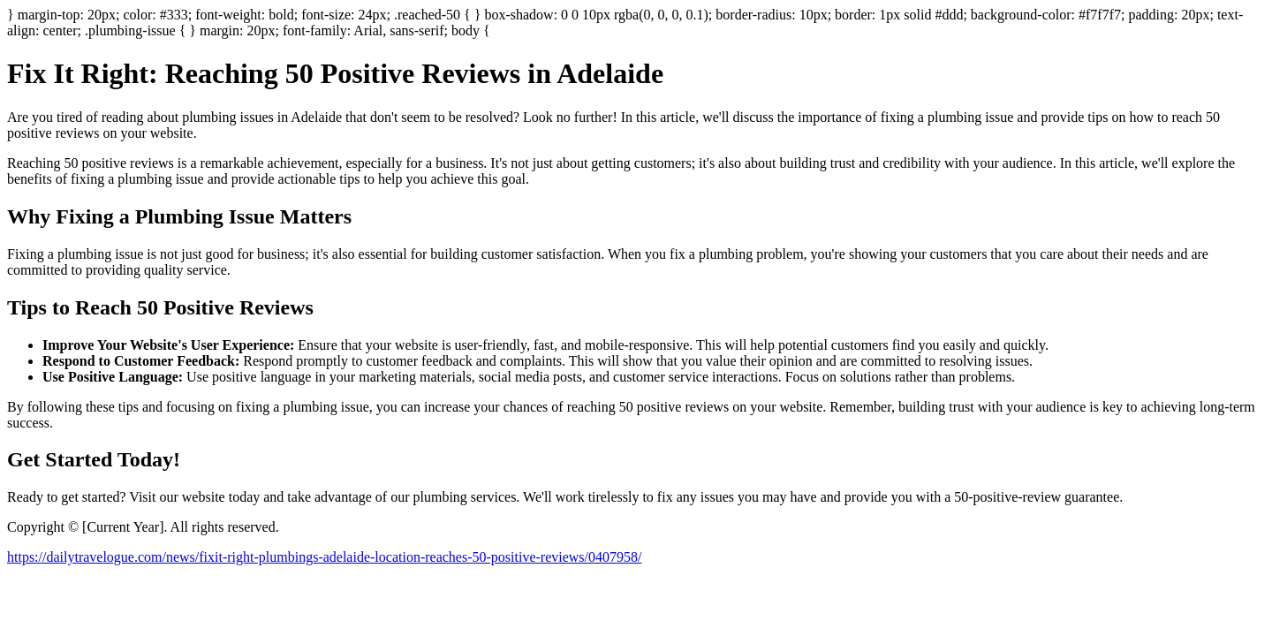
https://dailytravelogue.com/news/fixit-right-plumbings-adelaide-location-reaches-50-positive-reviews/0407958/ (324, 556)
